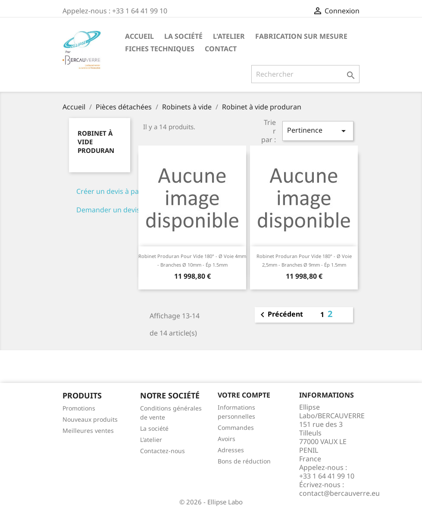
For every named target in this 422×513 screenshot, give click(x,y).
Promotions (79, 408)
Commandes (236, 427)
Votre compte (244, 395)
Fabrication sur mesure (301, 36)
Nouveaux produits (90, 419)
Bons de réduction (244, 461)
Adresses (231, 450)
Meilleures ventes (88, 430)
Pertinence (317, 130)
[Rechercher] (305, 74)
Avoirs (226, 439)
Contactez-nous (162, 451)
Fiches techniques (159, 48)
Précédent (280, 315)
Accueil (139, 36)
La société (183, 36)
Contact (221, 48)
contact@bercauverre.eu (339, 493)
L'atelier (229, 36)
